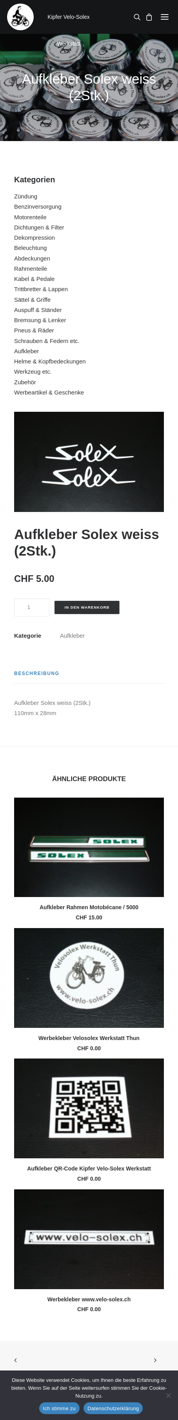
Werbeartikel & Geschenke (49, 392)
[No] (168, 1395)
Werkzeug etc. (33, 371)
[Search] (135, 16)
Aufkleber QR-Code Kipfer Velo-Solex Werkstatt (89, 1168)
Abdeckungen (32, 258)
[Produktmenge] (31, 607)
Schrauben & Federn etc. (47, 341)
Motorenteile (30, 217)
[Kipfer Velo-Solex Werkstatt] (20, 17)
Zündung (25, 196)
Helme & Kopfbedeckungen (50, 361)
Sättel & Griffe (32, 299)
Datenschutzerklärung (113, 1408)
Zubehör (25, 382)
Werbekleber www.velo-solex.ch (89, 1299)
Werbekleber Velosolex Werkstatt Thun (89, 1038)
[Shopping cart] (147, 16)
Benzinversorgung (38, 206)
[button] (164, 17)
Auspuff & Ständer (38, 309)
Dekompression (34, 237)
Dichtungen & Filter (39, 227)
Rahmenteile (30, 268)
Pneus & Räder (34, 330)
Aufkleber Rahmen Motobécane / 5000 (89, 907)
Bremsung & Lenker (40, 320)
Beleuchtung (30, 247)
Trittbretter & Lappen (41, 289)
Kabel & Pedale (34, 278)
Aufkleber (26, 351)
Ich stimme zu (59, 1408)
